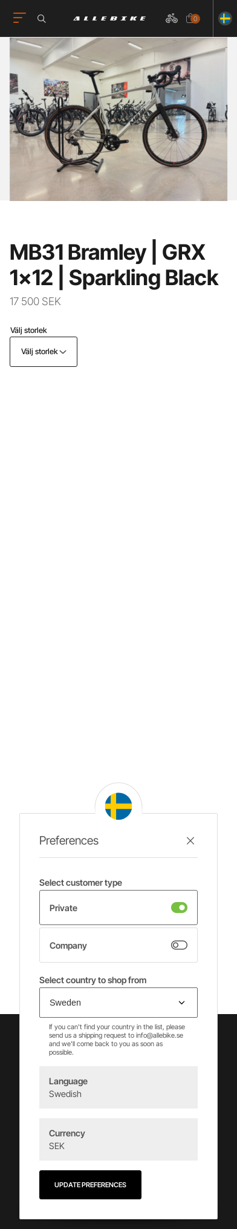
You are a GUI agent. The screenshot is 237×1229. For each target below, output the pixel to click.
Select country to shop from (92, 980)
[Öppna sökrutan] (43, 19)
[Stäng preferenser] (190, 840)
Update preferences (90, 1185)
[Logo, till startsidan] (109, 18)
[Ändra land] (222, 18)
